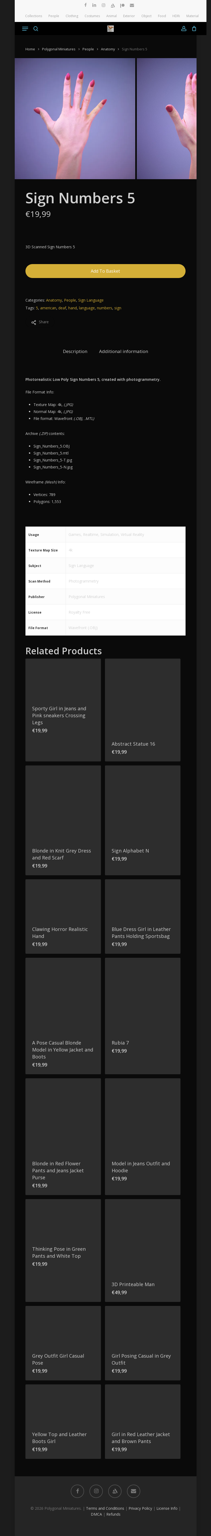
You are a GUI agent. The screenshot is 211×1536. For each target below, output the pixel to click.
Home (30, 49)
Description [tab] (75, 351)
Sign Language (91, 300)
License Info (167, 1508)
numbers (104, 307)
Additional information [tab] (123, 351)
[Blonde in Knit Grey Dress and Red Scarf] (63, 803)
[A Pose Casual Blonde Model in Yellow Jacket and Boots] (63, 995)
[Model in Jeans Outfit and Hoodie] (142, 1116)
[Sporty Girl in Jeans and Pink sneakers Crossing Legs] (63, 679)
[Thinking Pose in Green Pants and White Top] (63, 1219)
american (48, 307)
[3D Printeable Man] (142, 1237)
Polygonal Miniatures (59, 49)
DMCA (96, 1514)
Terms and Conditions (105, 1508)
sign (117, 307)
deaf (62, 307)
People (88, 49)
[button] (25, 28)
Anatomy (108, 49)
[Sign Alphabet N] (142, 803)
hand (72, 307)
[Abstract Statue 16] (142, 696)
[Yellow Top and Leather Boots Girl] (63, 1404)
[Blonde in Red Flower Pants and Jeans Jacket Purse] (63, 1116)
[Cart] (193, 28)
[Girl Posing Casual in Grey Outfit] (142, 1326)
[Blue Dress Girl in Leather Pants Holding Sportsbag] (142, 899)
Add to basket (105, 271)
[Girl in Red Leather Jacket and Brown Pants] (142, 1404)
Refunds (113, 1514)
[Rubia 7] (142, 995)
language (87, 307)
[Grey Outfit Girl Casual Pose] (63, 1326)
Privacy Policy (140, 1508)
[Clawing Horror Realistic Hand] (63, 899)
